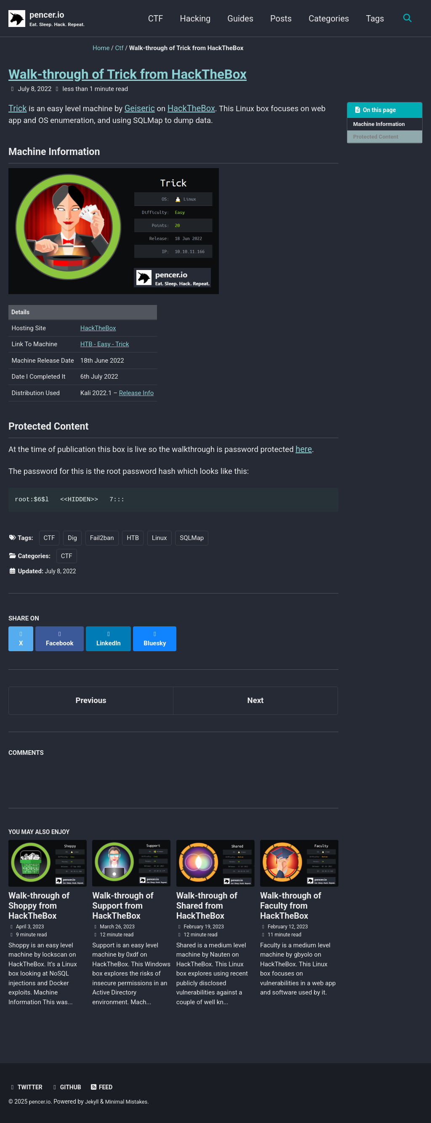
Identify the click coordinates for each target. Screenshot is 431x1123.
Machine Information (381, 125)
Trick (17, 109)
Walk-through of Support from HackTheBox (122, 912)
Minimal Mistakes (130, 1101)
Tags (373, 18)
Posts (278, 18)
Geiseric (147, 109)
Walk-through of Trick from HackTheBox (127, 75)
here (326, 459)
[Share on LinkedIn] (111, 646)
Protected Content (377, 138)
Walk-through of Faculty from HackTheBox (290, 912)
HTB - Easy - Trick (104, 350)
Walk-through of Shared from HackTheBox (206, 912)
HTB (133, 549)
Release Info (136, 399)
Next (255, 704)
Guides (238, 18)
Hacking (193, 18)
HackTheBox (199, 109)
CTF (153, 18)
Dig (72, 549)
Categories (326, 18)
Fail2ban (102, 549)
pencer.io (59, 19)
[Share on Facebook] (61, 646)
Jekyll (94, 1101)
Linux (159, 549)
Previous (91, 704)
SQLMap (192, 549)
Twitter (26, 1087)
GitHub (69, 1087)
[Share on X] (21, 646)
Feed (105, 1087)
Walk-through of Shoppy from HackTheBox (38, 912)
